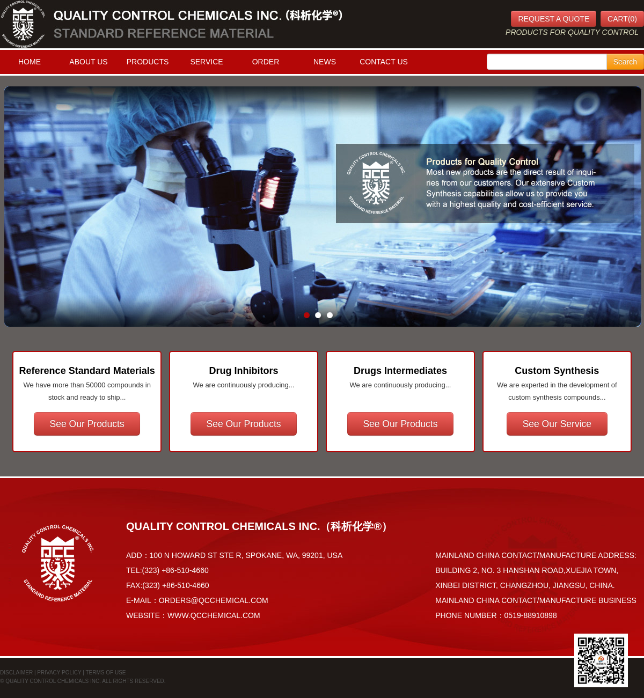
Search (625, 61)
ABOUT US (88, 61)
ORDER (266, 61)
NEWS (324, 61)
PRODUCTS (148, 61)
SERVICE (206, 61)
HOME (29, 61)
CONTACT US (384, 61)
